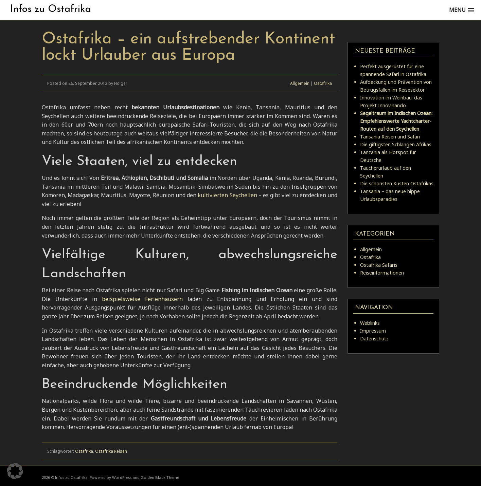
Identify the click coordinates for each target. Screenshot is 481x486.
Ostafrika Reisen (111, 451)
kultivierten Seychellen (228, 195)
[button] (15, 471)
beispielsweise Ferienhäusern (145, 299)
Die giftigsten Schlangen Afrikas (395, 144)
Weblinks (370, 323)
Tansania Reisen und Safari (390, 136)
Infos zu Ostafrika (50, 9)
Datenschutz (374, 338)
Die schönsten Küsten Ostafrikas (396, 183)
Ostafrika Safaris (378, 265)
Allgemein (299, 83)
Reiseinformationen (382, 272)
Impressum (373, 331)
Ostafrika (323, 83)
